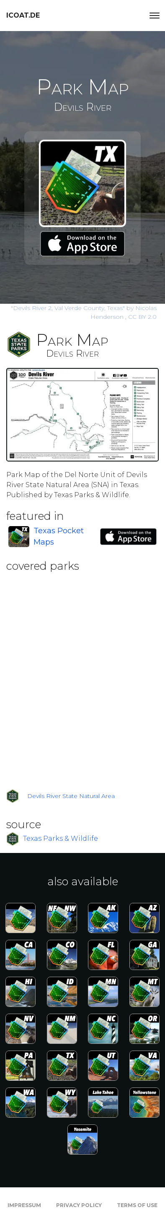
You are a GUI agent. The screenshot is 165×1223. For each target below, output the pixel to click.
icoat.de (23, 15)
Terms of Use (137, 1205)
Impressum (24, 1205)
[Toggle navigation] (154, 15)
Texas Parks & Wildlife (60, 838)
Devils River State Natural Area (71, 796)
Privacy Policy (79, 1205)
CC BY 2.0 (142, 317)
